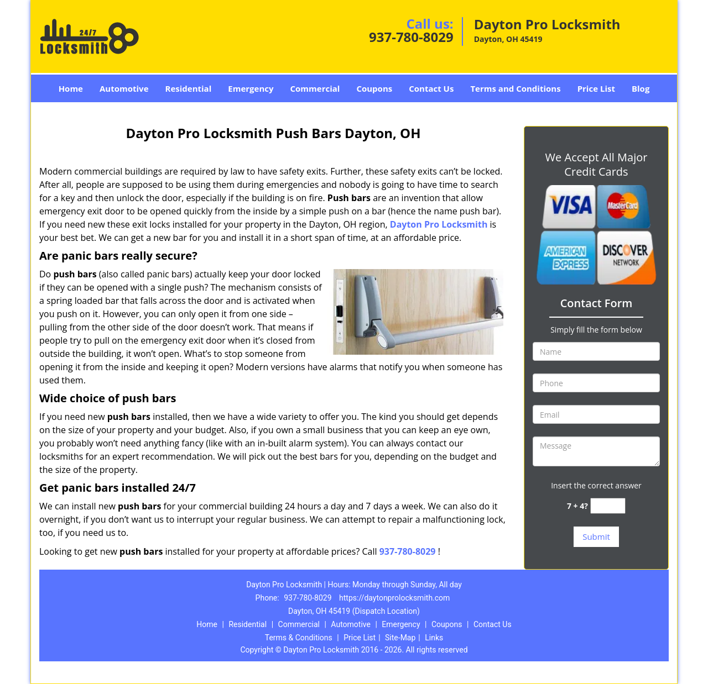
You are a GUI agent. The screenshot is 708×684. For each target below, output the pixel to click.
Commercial (315, 88)
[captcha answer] (608, 506)
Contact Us (431, 88)
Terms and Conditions (515, 88)
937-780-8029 (411, 37)
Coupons (374, 88)
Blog (640, 88)
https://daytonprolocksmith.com (394, 597)
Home (71, 88)
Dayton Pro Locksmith (439, 224)
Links (434, 637)
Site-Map (400, 637)
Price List (596, 88)
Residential (188, 88)
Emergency (250, 88)
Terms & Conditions (298, 637)
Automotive (124, 88)
